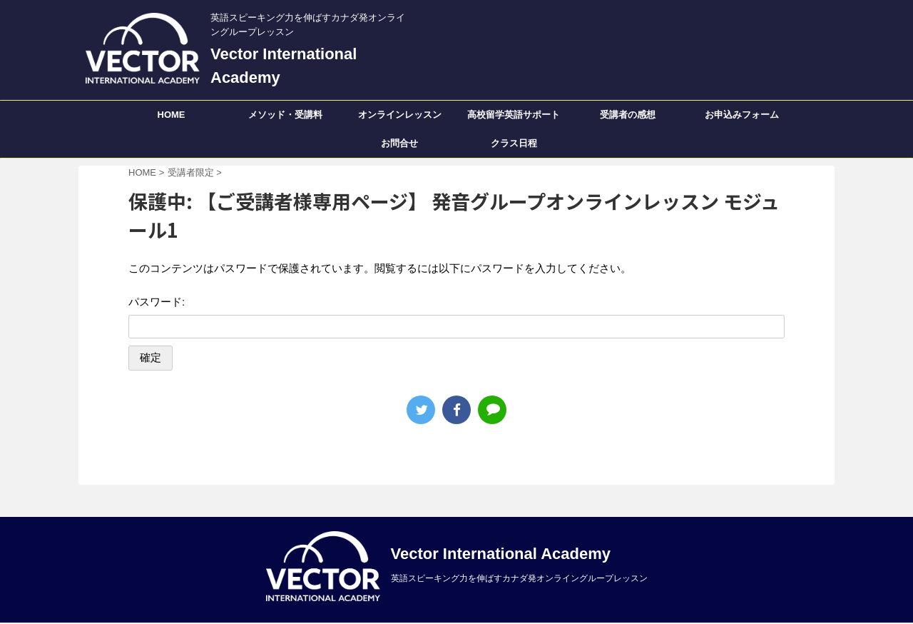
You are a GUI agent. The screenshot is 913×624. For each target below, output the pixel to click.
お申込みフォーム (742, 114)
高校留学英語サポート (513, 114)
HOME (171, 114)
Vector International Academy (501, 554)
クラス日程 (514, 143)
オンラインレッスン (400, 114)
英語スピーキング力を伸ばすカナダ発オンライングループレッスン (519, 578)
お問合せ (399, 143)
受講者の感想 (628, 114)
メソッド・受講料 (285, 114)
